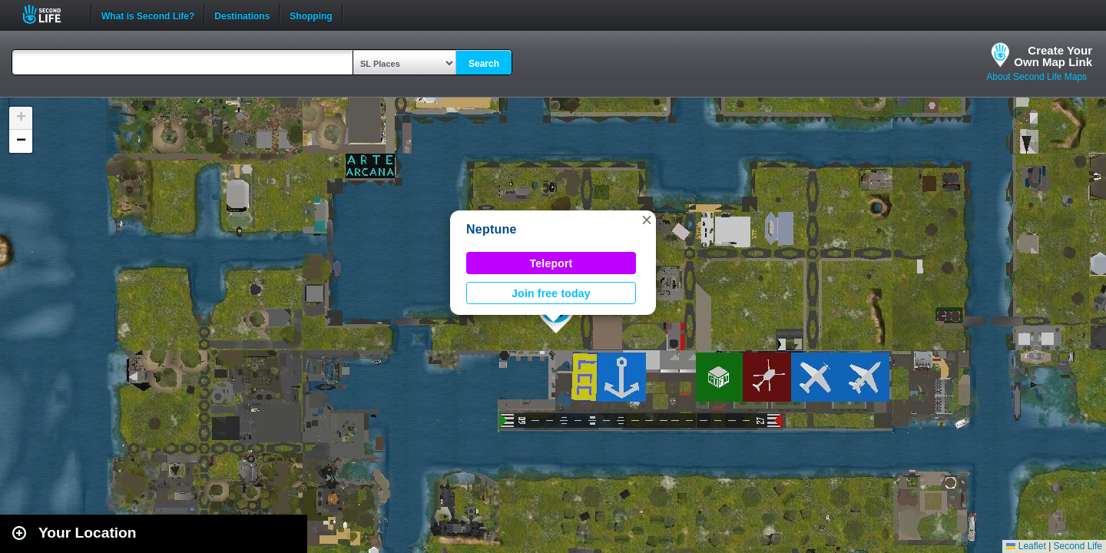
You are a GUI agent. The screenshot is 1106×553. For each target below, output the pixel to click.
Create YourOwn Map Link (1053, 56)
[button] (646, 219)
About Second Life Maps (1036, 76)
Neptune (491, 229)
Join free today (551, 293)
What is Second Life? (147, 14)
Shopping (311, 14)
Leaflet (1025, 546)
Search (484, 63)
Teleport (551, 263)
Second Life (50, 14)
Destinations (242, 14)
